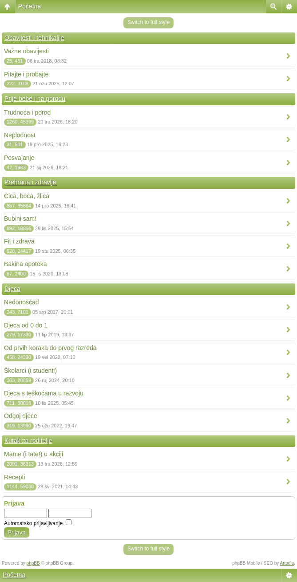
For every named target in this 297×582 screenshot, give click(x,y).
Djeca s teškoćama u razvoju (43, 393)
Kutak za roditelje (28, 440)
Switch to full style (148, 22)
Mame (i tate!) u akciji (33, 454)
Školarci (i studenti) (30, 370)
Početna (29, 6)
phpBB (33, 563)
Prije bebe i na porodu (34, 98)
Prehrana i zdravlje (30, 182)
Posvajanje (19, 157)
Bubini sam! (20, 218)
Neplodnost (20, 135)
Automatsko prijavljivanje (37, 523)
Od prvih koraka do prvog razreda (50, 347)
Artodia (287, 563)
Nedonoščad (21, 302)
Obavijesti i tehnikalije (34, 37)
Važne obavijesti (26, 51)
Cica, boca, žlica (26, 195)
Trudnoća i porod (27, 112)
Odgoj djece (20, 415)
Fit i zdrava (19, 241)
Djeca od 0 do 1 (26, 325)
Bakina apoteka (25, 263)
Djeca (12, 288)
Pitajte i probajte (26, 74)
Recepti (14, 477)
